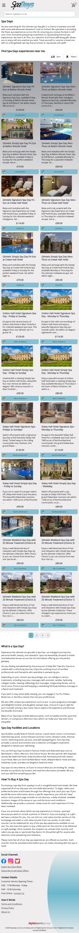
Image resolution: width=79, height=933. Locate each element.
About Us (5, 912)
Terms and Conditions (11, 904)
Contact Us (19, 893)
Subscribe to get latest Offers (15, 870)
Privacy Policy (7, 908)
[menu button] (4, 5)
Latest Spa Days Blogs (11, 866)
